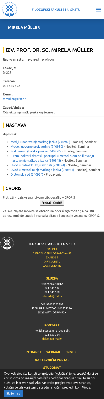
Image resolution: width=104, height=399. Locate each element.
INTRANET (34, 352)
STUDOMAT (52, 367)
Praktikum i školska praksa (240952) (36, 151)
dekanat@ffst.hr (52, 338)
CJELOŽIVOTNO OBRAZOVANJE (52, 253)
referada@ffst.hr (52, 296)
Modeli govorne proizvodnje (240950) (37, 146)
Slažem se (13, 393)
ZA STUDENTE (52, 265)
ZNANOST (52, 257)
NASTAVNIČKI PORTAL (52, 360)
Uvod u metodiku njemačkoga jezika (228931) (42, 170)
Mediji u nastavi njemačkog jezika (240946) (40, 142)
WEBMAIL (53, 352)
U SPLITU (56, 9)
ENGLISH (72, 352)
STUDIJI (52, 249)
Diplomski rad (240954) (27, 174)
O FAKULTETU (52, 261)
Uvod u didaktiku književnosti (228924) (38, 165)
